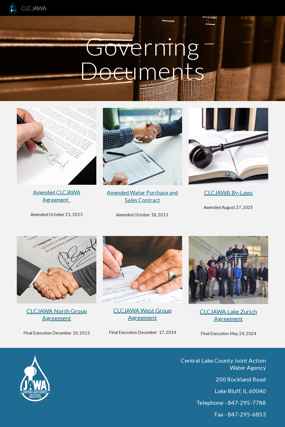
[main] (142, 58)
